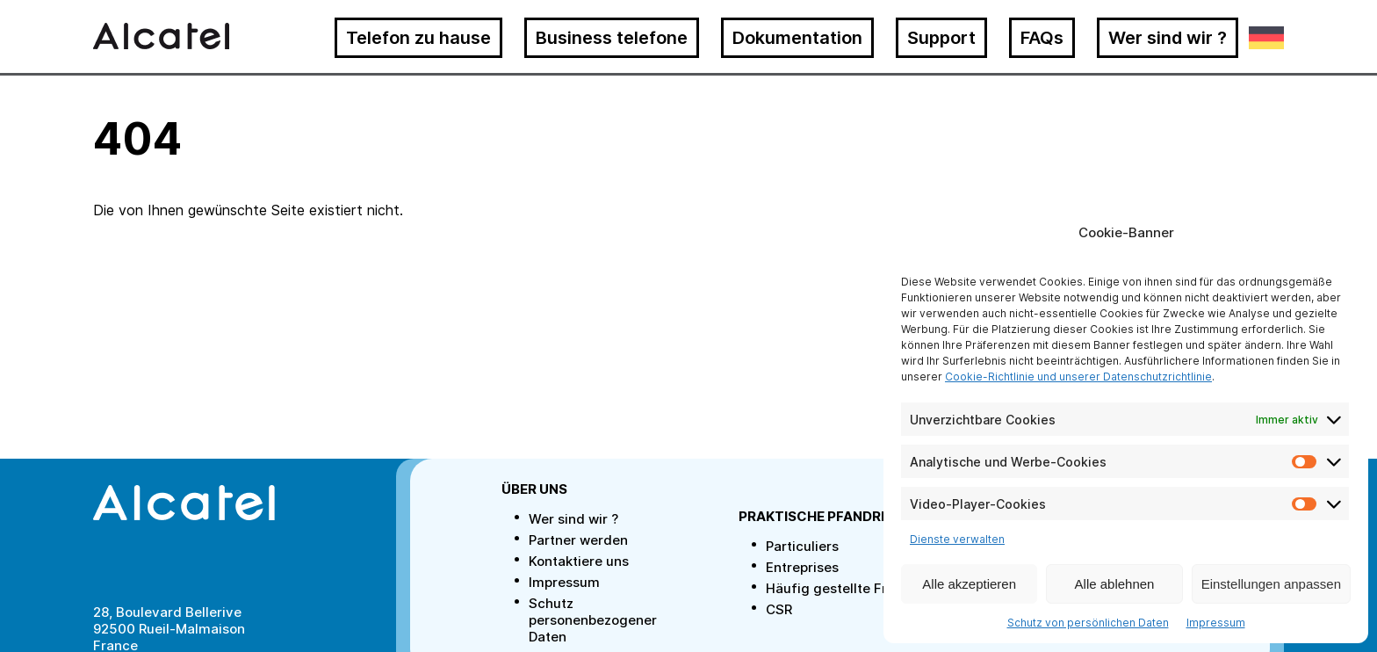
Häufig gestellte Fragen (842, 588)
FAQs (1041, 37)
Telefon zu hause (418, 37)
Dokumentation (797, 37)
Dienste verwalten (957, 539)
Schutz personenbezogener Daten (593, 620)
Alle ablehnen (1115, 583)
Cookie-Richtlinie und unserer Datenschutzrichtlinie (1078, 376)
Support (941, 37)
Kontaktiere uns (579, 561)
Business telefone (612, 37)
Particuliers (802, 546)
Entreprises (802, 567)
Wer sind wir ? (1167, 37)
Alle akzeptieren (969, 583)
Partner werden (578, 540)
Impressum (1215, 622)
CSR (779, 609)
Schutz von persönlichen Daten (1088, 622)
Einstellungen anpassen (1271, 583)
